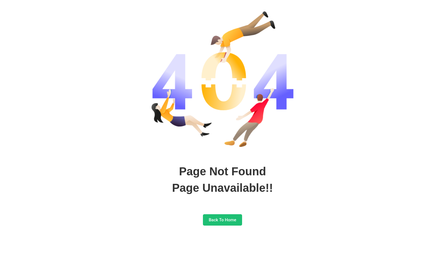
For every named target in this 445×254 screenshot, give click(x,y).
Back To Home (222, 219)
